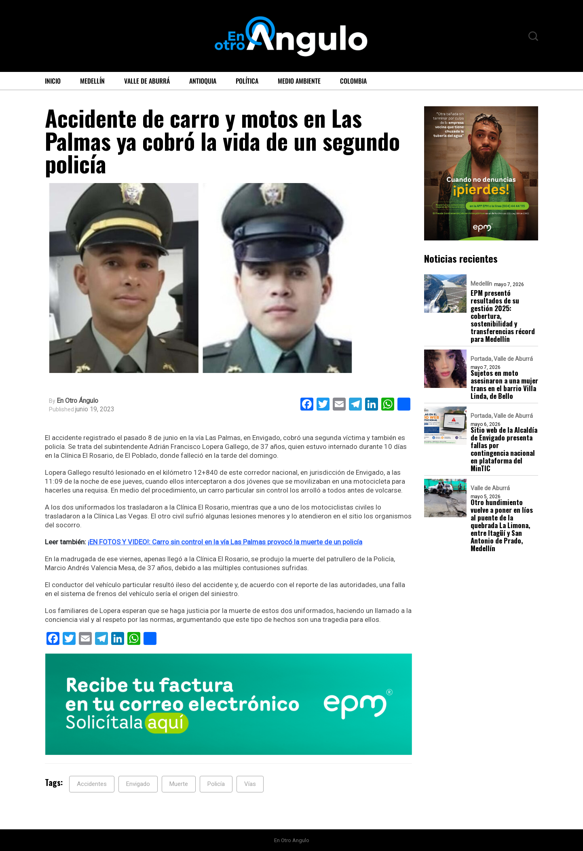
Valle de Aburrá (147, 81)
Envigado (138, 784)
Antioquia (202, 81)
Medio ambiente (299, 81)
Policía (216, 784)
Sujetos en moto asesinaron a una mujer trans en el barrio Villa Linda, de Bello (504, 384)
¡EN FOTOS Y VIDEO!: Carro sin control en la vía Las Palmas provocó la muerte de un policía (225, 542)
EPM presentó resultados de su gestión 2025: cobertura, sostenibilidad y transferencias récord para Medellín (503, 316)
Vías (250, 784)
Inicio (53, 81)
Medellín (92, 81)
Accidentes (92, 784)
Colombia (353, 81)
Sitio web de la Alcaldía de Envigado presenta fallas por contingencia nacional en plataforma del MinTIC (504, 449)
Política (247, 81)
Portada (481, 359)
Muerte (178, 784)
